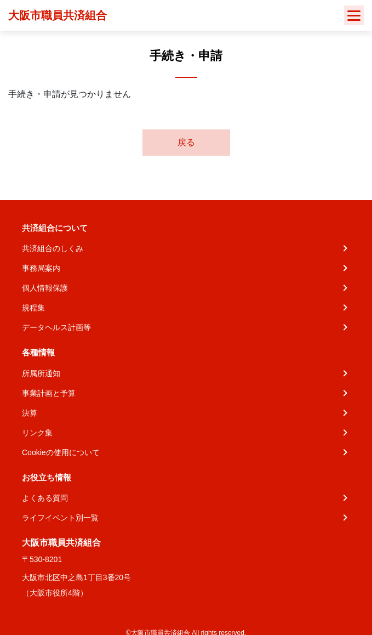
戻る (186, 142)
